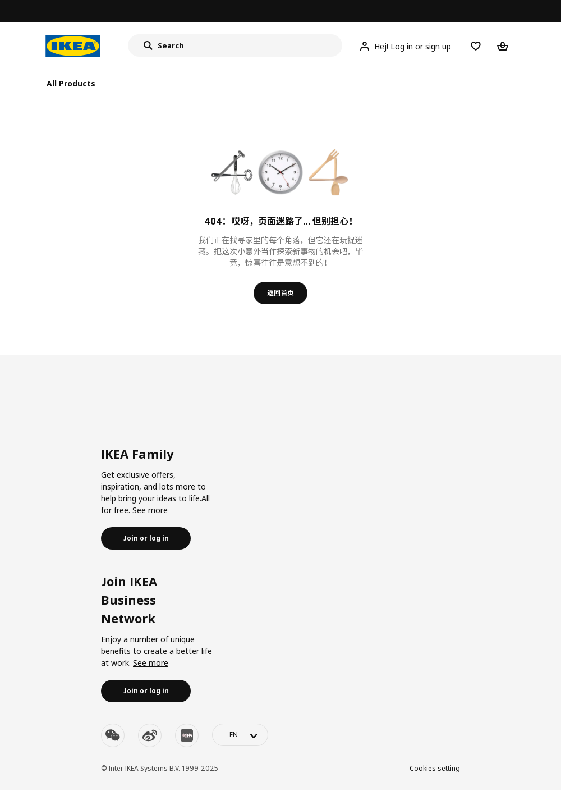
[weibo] (150, 735)
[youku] (187, 735)
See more (150, 510)
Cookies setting (435, 768)
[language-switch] (240, 735)
